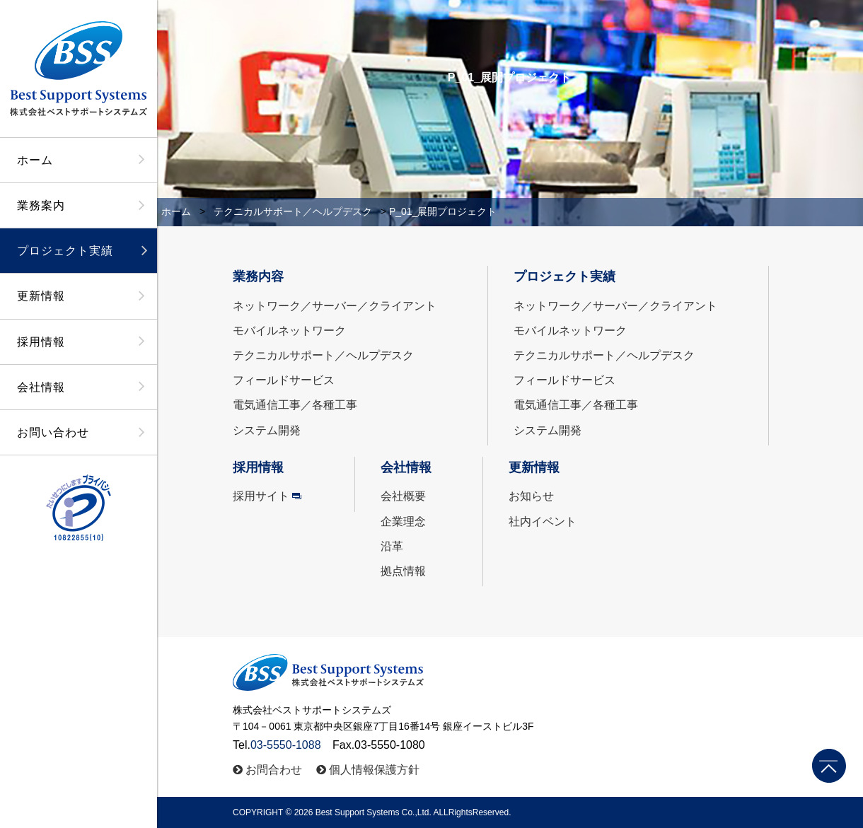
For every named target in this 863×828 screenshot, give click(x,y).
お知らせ (531, 496)
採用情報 (41, 342)
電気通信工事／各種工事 (295, 405)
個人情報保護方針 (374, 770)
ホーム (35, 160)
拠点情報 (403, 571)
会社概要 (403, 496)
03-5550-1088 (285, 745)
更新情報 (41, 296)
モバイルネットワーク (289, 331)
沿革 (392, 546)
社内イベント (543, 521)
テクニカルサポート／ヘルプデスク (293, 211)
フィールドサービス (284, 380)
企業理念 (403, 521)
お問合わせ (273, 770)
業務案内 (41, 205)
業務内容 (258, 276)
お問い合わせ (53, 432)
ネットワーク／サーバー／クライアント (334, 306)
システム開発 (267, 430)
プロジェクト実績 (65, 251)
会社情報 (41, 387)
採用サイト (261, 496)
